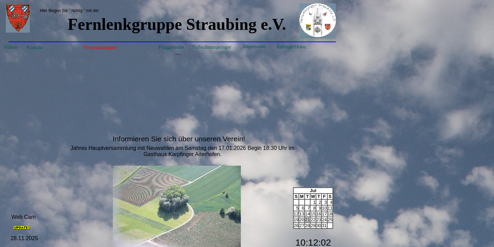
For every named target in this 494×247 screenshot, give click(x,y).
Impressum (254, 46)
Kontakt (34, 47)
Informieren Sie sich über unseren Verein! (179, 139)
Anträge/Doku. (291, 46)
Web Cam (23, 217)
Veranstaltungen (100, 47)
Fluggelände (171, 47)
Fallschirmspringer (211, 47)
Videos (10, 47)
